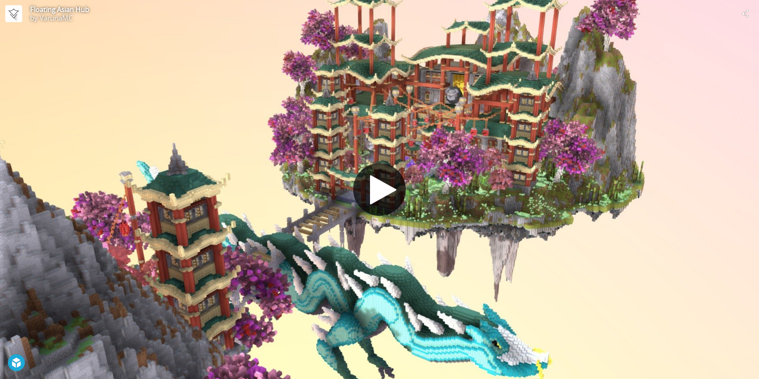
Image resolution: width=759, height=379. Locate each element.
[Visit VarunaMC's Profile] (13, 13)
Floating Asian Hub (59, 9)
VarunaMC (56, 18)
